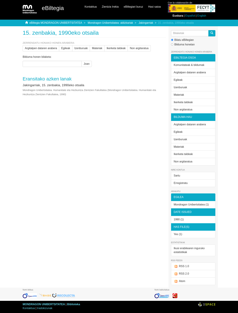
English (201, 15)
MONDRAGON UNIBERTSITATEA (44, 304)
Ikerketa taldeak (116, 48)
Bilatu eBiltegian (182, 39)
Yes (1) (178, 234)
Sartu (177, 175)
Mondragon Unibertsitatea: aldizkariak (110, 22)
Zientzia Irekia (110, 6)
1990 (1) (179, 219)
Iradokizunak (44, 308)
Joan (87, 63)
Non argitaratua (139, 48)
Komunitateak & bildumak (189, 65)
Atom (179, 281)
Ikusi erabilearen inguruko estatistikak (189, 250)
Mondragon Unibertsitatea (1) (191, 204)
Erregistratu (181, 183)
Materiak (97, 48)
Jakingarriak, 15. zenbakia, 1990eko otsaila (53, 85)
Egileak (65, 48)
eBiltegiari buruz (133, 6)
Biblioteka (73, 304)
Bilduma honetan (183, 44)
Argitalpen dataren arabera (41, 48)
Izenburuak (81, 48)
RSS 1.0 (181, 266)
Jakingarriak (146, 22)
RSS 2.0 (181, 273)
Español (190, 15)
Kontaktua (91, 6)
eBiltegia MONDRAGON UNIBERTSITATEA (55, 22)
